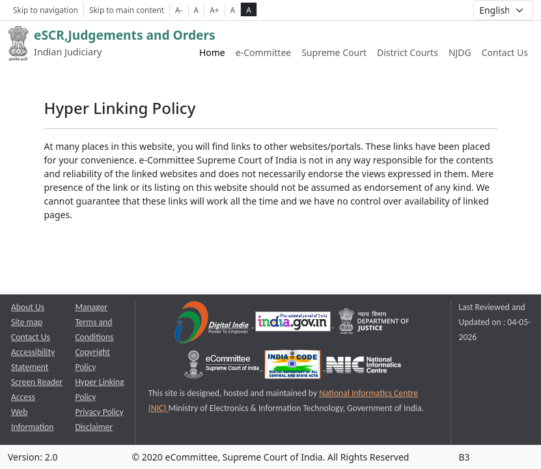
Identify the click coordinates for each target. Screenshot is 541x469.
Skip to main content (126, 10)
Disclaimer (94, 427)
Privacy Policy (99, 412)
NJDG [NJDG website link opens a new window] (460, 52)
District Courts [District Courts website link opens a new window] (407, 52)
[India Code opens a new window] (293, 367)
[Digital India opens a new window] (212, 324)
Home (212, 52)
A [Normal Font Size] (196, 10)
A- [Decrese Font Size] (178, 10)
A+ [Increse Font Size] (214, 10)
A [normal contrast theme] (233, 10)
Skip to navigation (45, 10)
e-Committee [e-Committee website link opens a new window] (263, 52)
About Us (27, 307)
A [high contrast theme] (248, 10)
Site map (26, 322)
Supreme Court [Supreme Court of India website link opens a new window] (334, 52)
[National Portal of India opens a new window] (294, 324)
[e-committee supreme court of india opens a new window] (222, 367)
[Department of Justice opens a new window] (374, 324)
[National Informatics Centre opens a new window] (363, 367)
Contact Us (505, 52)
